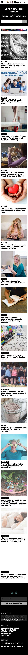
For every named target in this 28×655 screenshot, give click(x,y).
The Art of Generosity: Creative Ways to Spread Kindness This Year (13, 210)
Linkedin (19, 646)
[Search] (24, 21)
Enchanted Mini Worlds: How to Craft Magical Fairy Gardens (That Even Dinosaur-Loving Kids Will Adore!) (13, 502)
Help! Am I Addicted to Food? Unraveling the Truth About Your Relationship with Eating (12, 174)
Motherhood (5, 353)
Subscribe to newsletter (14, 603)
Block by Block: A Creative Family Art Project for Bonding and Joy (13, 357)
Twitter (19, 643)
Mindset (4, 61)
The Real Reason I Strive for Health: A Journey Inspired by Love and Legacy (13, 65)
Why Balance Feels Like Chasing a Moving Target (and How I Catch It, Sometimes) (13, 138)
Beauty (3, 425)
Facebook (8, 643)
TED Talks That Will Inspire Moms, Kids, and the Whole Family (11, 101)
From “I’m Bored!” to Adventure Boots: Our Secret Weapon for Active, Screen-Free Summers (13, 576)
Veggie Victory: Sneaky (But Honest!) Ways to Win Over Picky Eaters (12, 465)
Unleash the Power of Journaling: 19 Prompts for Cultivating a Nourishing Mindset (12, 319)
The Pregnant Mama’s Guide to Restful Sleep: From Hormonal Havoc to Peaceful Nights (13, 540)
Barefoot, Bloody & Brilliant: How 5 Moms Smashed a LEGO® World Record (13, 393)
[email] (14, 599)
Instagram (8, 646)
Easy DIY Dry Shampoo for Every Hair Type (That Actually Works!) (13, 429)
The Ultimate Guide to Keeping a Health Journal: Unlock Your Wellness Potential (13, 246)
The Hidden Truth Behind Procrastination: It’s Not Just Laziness (13, 283)
